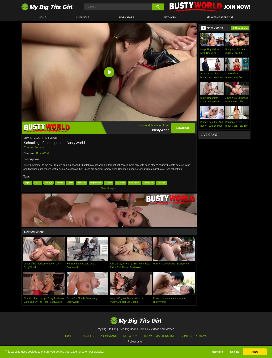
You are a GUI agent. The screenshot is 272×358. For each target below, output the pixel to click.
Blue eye (48, 183)
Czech (70, 183)
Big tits (27, 183)
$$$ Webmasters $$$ (159, 336)
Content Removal (194, 336)
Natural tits (120, 183)
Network (170, 17)
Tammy (39, 147)
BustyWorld (43, 153)
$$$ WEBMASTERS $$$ (219, 17)
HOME (42, 17)
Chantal (28, 147)
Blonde (37, 183)
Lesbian (109, 183)
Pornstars (126, 17)
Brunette (60, 183)
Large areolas (95, 183)
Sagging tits (148, 183)
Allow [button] (255, 351)
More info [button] (217, 351)
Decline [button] (234, 351)
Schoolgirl (161, 183)
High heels (81, 183)
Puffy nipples (134, 183)
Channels (86, 336)
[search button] (158, 6)
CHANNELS (82, 17)
